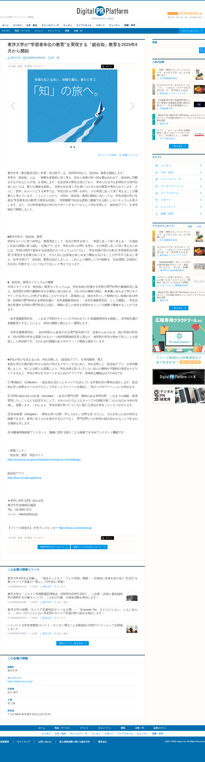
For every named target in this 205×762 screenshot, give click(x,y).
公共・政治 (31, 25)
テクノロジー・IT (50, 25)
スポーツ (100, 25)
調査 (67, 30)
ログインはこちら (190, 30)
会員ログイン (160, 728)
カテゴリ (6, 30)
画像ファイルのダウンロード (87, 547)
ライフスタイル (84, 25)
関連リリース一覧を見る (71, 643)
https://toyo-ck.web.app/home (24, 477)
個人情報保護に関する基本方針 (74, 742)
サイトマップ (23, 742)
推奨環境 (4, 742)
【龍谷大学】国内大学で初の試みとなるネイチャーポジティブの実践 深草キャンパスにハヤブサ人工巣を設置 (181, 118)
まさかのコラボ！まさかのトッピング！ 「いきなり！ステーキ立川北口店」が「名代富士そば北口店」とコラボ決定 (173, 89)
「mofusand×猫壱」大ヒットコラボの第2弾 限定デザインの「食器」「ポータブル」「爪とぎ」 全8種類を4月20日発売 (173, 266)
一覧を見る (177, 146)
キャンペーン (54, 30)
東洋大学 (16, 57)
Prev (12, 106)
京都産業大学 (166, 108)
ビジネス (17, 25)
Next (132, 106)
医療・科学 (129, 25)
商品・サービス (22, 30)
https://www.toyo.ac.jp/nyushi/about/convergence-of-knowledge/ (44, 459)
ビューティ (114, 25)
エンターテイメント (172, 186)
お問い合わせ (44, 742)
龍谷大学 (164, 123)
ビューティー (168, 206)
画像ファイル (130, 155)
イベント (38, 30)
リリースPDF (109, 155)
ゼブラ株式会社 (167, 138)
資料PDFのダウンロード (52, 547)
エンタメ (67, 25)
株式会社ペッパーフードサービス (176, 93)
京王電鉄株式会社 (168, 78)
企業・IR (78, 30)
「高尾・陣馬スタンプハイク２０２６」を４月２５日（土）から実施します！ (173, 72)
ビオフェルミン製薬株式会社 (174, 285)
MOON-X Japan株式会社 (172, 270)
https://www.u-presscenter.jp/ (75, 527)
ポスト (109, 66)
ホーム (5, 25)
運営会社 (102, 742)
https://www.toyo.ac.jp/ (20, 681)
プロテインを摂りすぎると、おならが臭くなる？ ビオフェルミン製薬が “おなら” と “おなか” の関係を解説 (173, 281)
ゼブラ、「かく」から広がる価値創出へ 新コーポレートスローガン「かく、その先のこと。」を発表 (173, 133)
